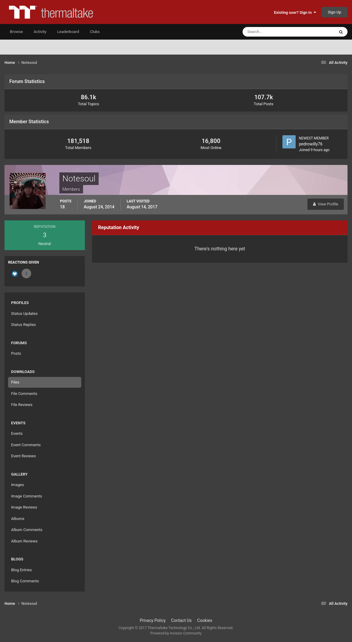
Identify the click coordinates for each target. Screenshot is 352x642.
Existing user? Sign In (295, 12)
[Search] (270, 32)
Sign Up (334, 12)
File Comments (24, 393)
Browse (16, 31)
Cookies (204, 620)
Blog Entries (21, 570)
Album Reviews (24, 541)
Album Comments (26, 529)
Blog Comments (25, 581)
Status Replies (23, 324)
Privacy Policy (153, 620)
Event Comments (26, 445)
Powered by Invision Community (176, 633)
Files (15, 382)
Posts (16, 353)
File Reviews (21, 404)
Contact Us (181, 620)
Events (16, 433)
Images (17, 484)
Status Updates (24, 313)
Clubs (95, 31)
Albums (17, 518)
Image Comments (26, 496)
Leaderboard (68, 31)
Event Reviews (23, 456)
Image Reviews (24, 507)
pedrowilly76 (311, 144)
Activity (40, 31)
